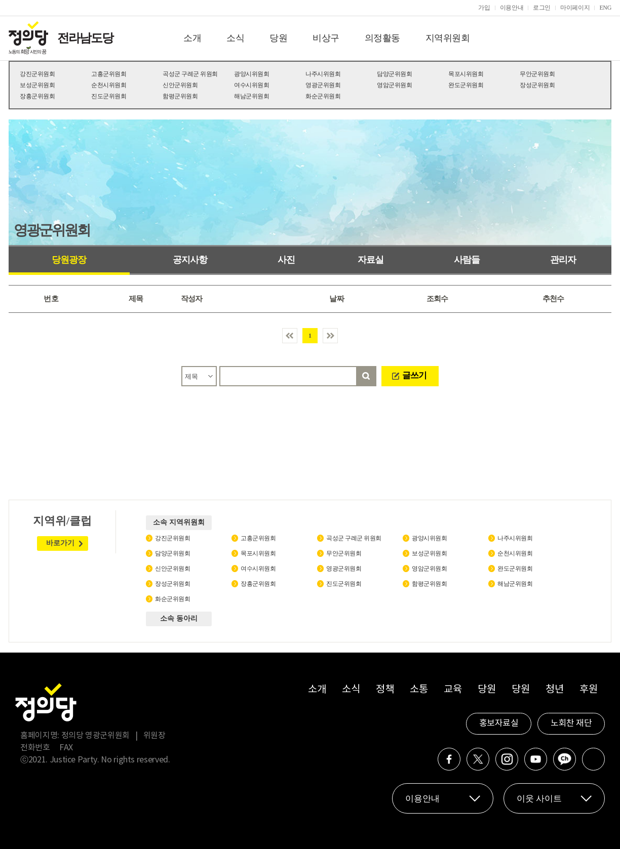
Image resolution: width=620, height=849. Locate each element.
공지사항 (190, 260)
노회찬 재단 (571, 723)
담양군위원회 (394, 73)
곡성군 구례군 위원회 (190, 73)
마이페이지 (575, 7)
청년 (554, 690)
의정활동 (382, 38)
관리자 (563, 260)
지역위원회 (447, 38)
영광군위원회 (322, 85)
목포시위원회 (465, 73)
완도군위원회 (465, 85)
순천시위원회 (108, 85)
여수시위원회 (251, 85)
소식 (235, 38)
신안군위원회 (180, 85)
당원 (278, 38)
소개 (192, 38)
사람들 (467, 260)
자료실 (370, 260)
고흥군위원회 (108, 73)
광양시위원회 (251, 73)
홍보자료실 (499, 723)
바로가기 (60, 543)
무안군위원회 (537, 73)
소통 (419, 690)
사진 (286, 260)
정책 (385, 690)
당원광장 (69, 260)
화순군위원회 (322, 96)
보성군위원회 (37, 85)
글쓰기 (414, 375)
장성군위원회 (537, 85)
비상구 (326, 38)
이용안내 (512, 7)
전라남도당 (85, 38)
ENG (605, 7)
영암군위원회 (394, 85)
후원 (588, 690)
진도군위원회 (108, 96)
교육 (452, 690)
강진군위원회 (37, 73)
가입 (484, 7)
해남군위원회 (251, 96)
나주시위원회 (322, 73)
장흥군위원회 (37, 96)
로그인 (542, 7)
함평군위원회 (180, 96)
